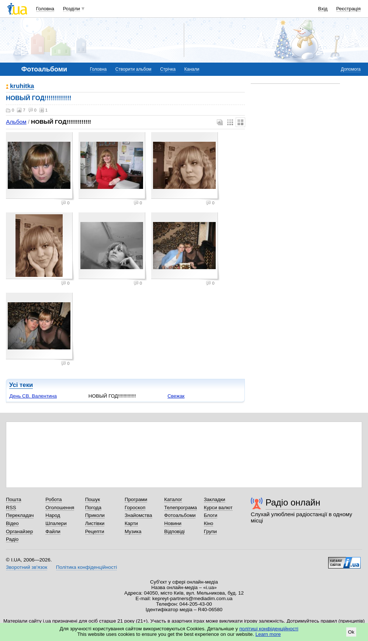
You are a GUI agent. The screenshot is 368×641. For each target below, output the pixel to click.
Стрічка (168, 69)
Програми (136, 499)
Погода (93, 507)
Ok (351, 632)
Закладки (214, 499)
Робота (53, 499)
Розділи (71, 8)
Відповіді (174, 531)
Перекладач (20, 515)
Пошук (92, 499)
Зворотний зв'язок (26, 567)
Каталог (173, 499)
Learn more (268, 634)
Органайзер (19, 531)
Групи (210, 531)
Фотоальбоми (179, 515)
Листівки (95, 523)
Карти (131, 523)
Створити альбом (133, 69)
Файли (52, 531)
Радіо (12, 539)
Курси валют (218, 507)
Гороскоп (135, 507)
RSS (11, 507)
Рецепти (94, 531)
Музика (133, 531)
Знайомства (138, 515)
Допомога (351, 69)
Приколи (95, 515)
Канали (191, 69)
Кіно (208, 523)
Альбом (16, 122)
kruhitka (22, 86)
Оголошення (59, 507)
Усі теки (21, 384)
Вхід (323, 8)
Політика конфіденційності (86, 567)
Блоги (211, 515)
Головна (45, 8)
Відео (12, 523)
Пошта (13, 499)
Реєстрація (348, 8)
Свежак (175, 396)
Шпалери (55, 523)
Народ (52, 515)
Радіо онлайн (292, 502)
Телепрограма (180, 507)
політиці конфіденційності (268, 628)
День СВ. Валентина (33, 396)
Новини (172, 523)
